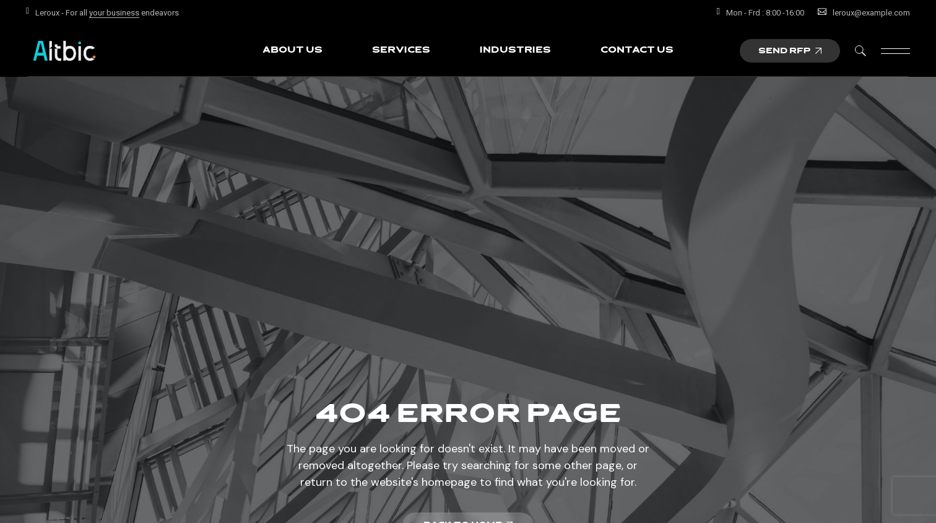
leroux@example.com (871, 13)
